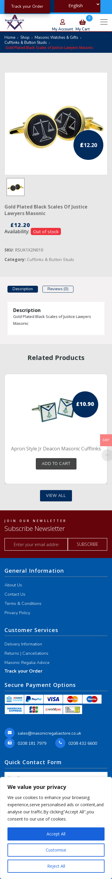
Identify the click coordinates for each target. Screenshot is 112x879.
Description (23, 289)
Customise (56, 850)
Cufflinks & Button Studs (25, 42)
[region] (56, 828)
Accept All (56, 834)
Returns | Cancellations (26, 653)
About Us (13, 585)
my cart (83, 26)
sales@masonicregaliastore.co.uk (49, 733)
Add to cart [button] (56, 463)
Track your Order (23, 671)
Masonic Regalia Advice (27, 662)
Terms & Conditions (23, 603)
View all (56, 495)
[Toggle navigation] (104, 21)
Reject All (56, 866)
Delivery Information (23, 644)
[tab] (22, 290)
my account (62, 29)
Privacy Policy (17, 613)
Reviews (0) (57, 289)
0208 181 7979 (32, 743)
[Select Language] (77, 4)
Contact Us (14, 594)
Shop (25, 37)
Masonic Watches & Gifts (56, 37)
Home (9, 37)
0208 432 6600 (82, 743)
